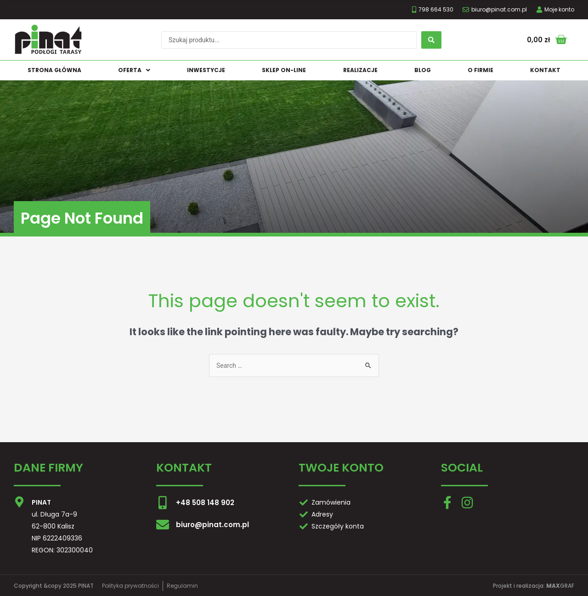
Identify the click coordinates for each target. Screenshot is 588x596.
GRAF (560, 586)
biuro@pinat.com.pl (212, 524)
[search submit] (431, 40)
